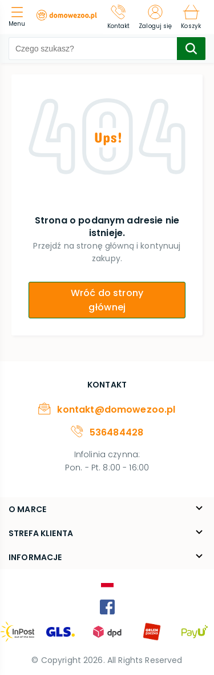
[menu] (20, 17)
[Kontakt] (119, 17)
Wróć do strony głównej (107, 300)
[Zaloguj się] (155, 17)
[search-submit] (191, 48)
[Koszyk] (190, 17)
